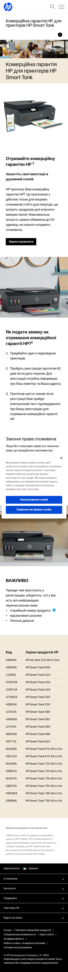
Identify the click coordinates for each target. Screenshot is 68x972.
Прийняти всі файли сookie (34, 509)
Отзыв (7, 930)
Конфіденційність (14, 938)
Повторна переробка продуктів (33, 930)
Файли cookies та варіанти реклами (24, 943)
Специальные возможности (20, 934)
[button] (34, 878)
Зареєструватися (21, 241)
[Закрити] (61, 458)
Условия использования (18, 947)
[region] (34, 486)
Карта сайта (47, 934)
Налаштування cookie (34, 499)
